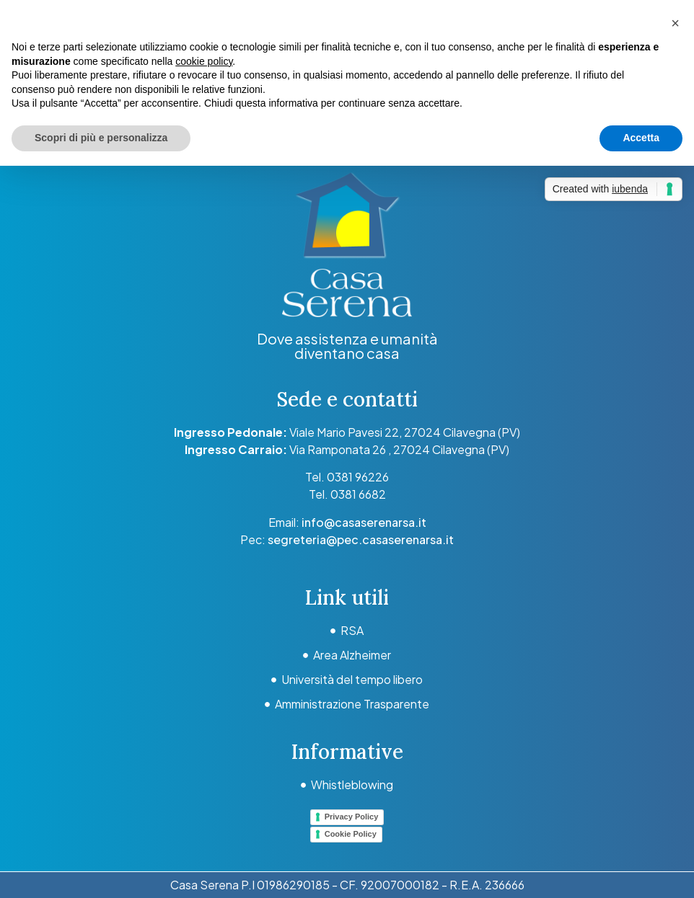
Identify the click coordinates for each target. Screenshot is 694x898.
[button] (675, 23)
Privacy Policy (352, 816)
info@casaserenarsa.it (364, 522)
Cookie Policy (351, 834)
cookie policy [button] (203, 61)
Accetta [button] (641, 137)
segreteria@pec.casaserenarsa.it (361, 539)
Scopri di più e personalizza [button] (101, 137)
